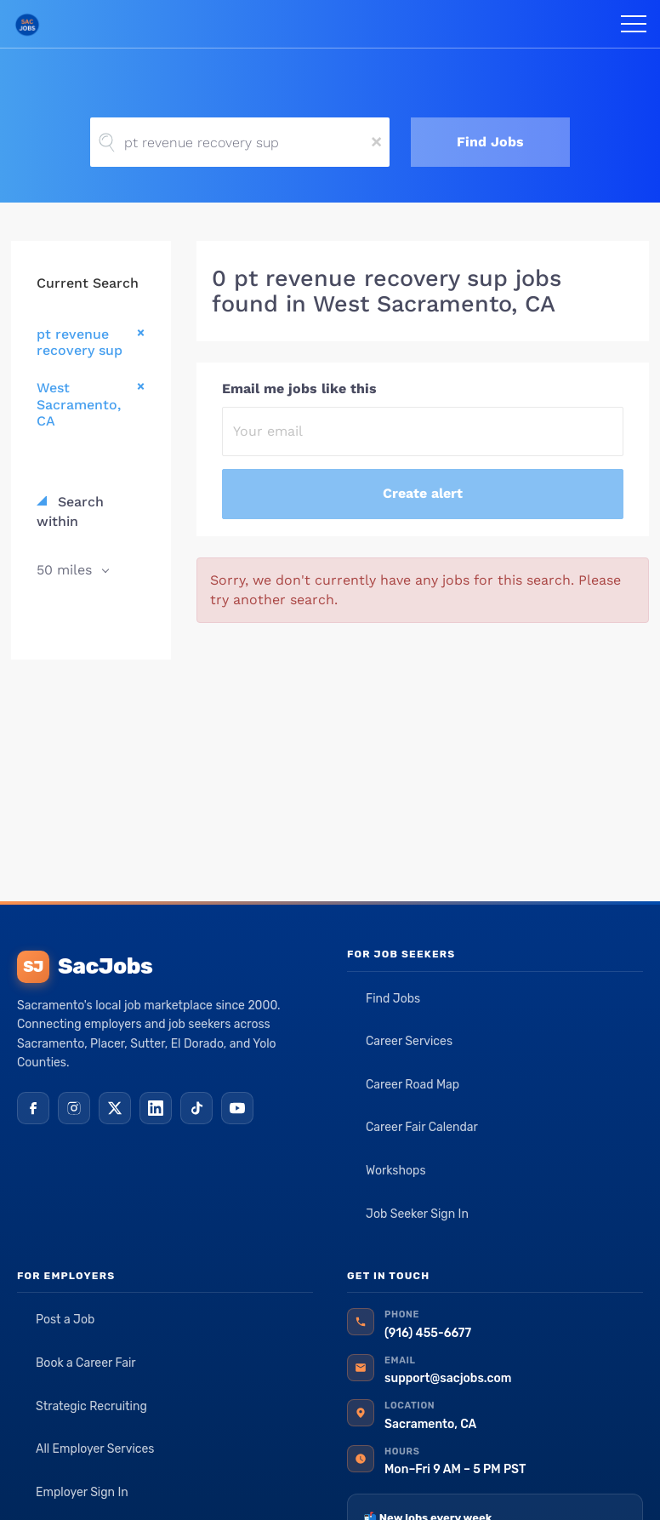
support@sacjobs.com (447, 1378)
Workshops (396, 1170)
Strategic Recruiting (91, 1406)
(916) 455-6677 (427, 1333)
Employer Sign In (82, 1492)
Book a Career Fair (86, 1363)
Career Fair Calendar (422, 1127)
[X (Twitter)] (115, 1108)
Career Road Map (412, 1084)
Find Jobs (490, 142)
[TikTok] (196, 1108)
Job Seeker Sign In (417, 1214)
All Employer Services (95, 1449)
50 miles (66, 570)
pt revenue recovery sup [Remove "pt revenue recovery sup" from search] (79, 342)
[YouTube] (237, 1108)
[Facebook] (33, 1108)
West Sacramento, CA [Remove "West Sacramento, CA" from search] (79, 404)
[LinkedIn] (155, 1108)
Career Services (409, 1041)
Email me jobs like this (299, 388)
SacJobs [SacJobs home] (84, 967)
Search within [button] (70, 511)
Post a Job (65, 1319)
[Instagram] (74, 1108)
